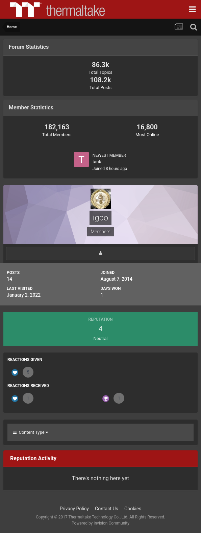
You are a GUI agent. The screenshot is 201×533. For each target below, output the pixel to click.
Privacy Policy (74, 508)
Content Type (30, 432)
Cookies (132, 508)
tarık (97, 161)
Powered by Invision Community (100, 523)
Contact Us (106, 508)
